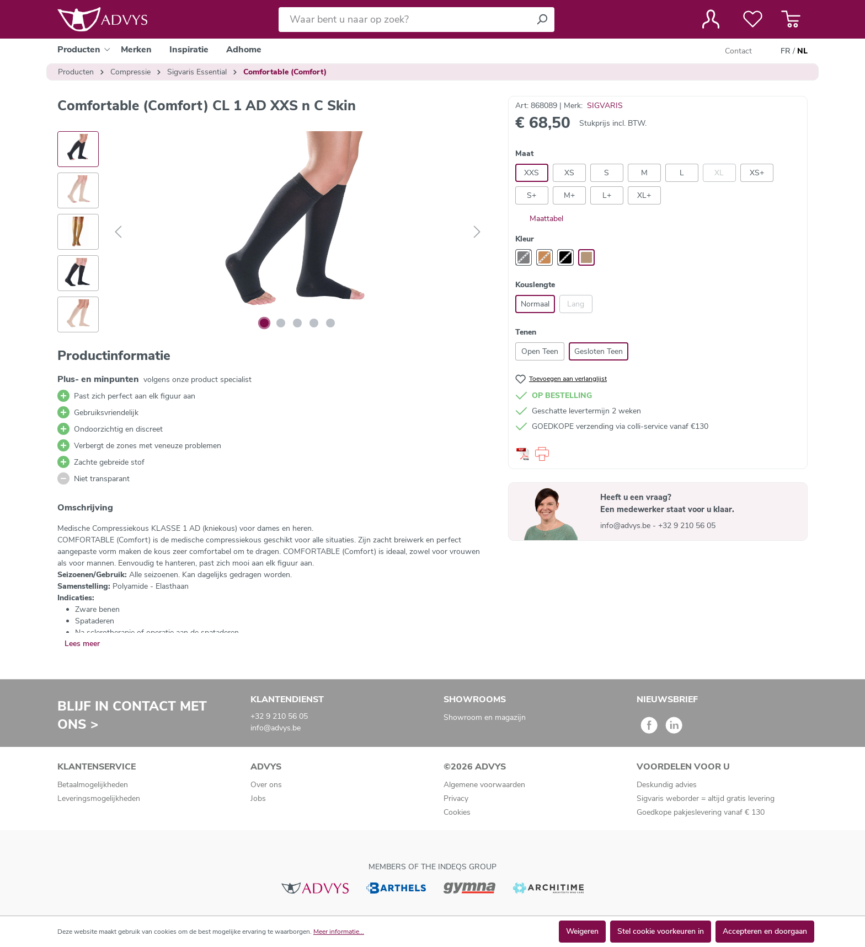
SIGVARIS (605, 105)
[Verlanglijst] (753, 19)
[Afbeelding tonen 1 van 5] (264, 323)
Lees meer (82, 643)
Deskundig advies (667, 784)
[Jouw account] (710, 19)
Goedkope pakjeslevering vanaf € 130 (701, 812)
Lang (575, 304)
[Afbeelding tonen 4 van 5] (313, 323)
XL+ (644, 195)
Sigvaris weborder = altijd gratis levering (706, 798)
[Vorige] (118, 232)
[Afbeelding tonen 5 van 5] (330, 323)
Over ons (266, 784)
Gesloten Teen (598, 351)
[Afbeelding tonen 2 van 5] (280, 323)
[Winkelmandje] (791, 19)
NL (802, 51)
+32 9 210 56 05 (687, 525)
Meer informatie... (338, 931)
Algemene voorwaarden (484, 784)
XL (719, 173)
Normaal (535, 304)
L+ (606, 195)
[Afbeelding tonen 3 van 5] (297, 323)
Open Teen (539, 351)
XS (569, 173)
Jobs (258, 798)
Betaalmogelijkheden (92, 784)
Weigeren (582, 931)
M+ (569, 195)
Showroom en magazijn (485, 717)
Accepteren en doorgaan (765, 931)
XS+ (757, 173)
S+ (531, 195)
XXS (531, 173)
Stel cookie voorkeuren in (660, 931)
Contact (738, 51)
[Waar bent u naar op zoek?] (404, 19)
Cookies (457, 812)
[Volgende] (477, 232)
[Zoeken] (541, 19)
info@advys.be (626, 525)
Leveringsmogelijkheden (98, 798)
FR (786, 51)
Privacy (456, 798)
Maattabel (539, 218)
